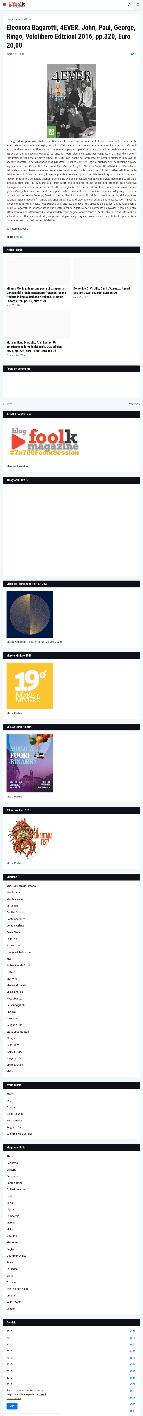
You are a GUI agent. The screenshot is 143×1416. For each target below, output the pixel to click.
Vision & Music (15, 1064)
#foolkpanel (13, 892)
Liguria (11, 1209)
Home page (13, 19)
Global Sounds (15, 1113)
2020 (71, 1398)
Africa (10, 1094)
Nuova (8, 404)
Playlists (11, 1011)
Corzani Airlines (15, 925)
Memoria (12, 978)
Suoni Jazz (13, 1044)
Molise (10, 1229)
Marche (11, 1222)
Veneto (11, 1308)
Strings (11, 1038)
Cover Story (13, 932)
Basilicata (12, 1162)
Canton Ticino (15, 1182)
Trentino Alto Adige (17, 1288)
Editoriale (12, 938)
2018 (71, 1384)
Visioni (10, 1071)
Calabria (11, 1169)
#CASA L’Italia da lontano (21, 885)
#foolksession (15, 899)
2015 (71, 1364)
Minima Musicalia (17, 985)
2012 (71, 1345)
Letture (26, 19)
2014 (71, 1358)
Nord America (14, 1120)
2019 (71, 1391)
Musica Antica (15, 991)
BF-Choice (12, 905)
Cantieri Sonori (15, 912)
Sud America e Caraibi (19, 1133)
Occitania (12, 1235)
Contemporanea (16, 919)
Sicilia (10, 1275)
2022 (71, 1411)
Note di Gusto (14, 998)
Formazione (13, 945)
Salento (11, 1262)
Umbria (11, 1295)
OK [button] (12, 1406)
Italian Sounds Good (18, 965)
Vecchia (133, 404)
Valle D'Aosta (14, 1302)
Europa (11, 1107)
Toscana (11, 1282)
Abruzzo (11, 1156)
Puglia (10, 1249)
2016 (71, 1371)
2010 (71, 1331)
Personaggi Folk (16, 1005)
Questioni (12, 1018)
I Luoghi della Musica (19, 952)
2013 (71, 1351)
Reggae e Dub (14, 1025)
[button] (4, 5)
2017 (71, 1378)
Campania (12, 1176)
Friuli (9, 1196)
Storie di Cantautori (18, 1031)
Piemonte (12, 1242)
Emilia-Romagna (16, 1189)
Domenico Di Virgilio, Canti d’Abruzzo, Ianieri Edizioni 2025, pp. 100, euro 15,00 (101, 290)
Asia (9, 1100)
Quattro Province (16, 1255)
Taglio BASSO (14, 1051)
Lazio (10, 1202)
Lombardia (13, 1216)
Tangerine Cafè (15, 1058)
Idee (9, 958)
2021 (71, 1404)
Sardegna (12, 1268)
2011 (71, 1338)
